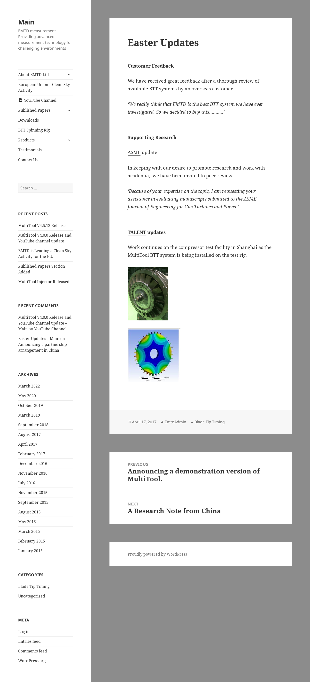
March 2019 (29, 415)
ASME (134, 152)
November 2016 (32, 473)
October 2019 (30, 405)
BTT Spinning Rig (34, 130)
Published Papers (34, 110)
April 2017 (27, 444)
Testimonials (30, 150)
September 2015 (33, 502)
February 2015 (31, 541)
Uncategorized (31, 596)
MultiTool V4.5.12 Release (42, 225)
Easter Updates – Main (38, 338)
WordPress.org (32, 660)
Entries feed (29, 641)
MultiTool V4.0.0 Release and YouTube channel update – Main (44, 323)
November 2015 (32, 492)
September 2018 (33, 424)
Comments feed (32, 651)
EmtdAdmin (175, 422)
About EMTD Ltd (33, 74)
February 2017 (31, 454)
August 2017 (29, 434)
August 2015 (29, 512)
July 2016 (26, 483)
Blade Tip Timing (34, 586)
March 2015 (29, 531)
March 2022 (29, 386)
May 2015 (27, 521)
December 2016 (32, 463)
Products (26, 140)
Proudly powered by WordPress (157, 554)
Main (26, 21)
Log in (24, 631)
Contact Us (28, 160)
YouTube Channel (50, 329)
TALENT (137, 232)
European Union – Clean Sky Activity (44, 87)
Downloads (28, 120)
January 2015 (30, 550)
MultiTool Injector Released (44, 281)
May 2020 (27, 395)
